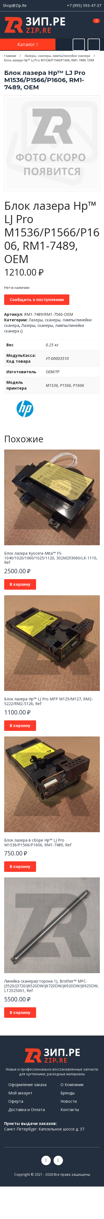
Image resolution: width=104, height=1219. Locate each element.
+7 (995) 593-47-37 (84, 5)
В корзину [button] (20, 584)
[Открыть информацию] (94, 45)
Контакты (69, 1109)
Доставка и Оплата (26, 1109)
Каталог (26, 44)
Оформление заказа (27, 1084)
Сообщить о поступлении (37, 299)
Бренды (67, 1093)
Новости (68, 1101)
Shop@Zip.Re (15, 5)
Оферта (15, 1101)
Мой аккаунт (20, 1093)
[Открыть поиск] (79, 45)
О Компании (71, 1084)
